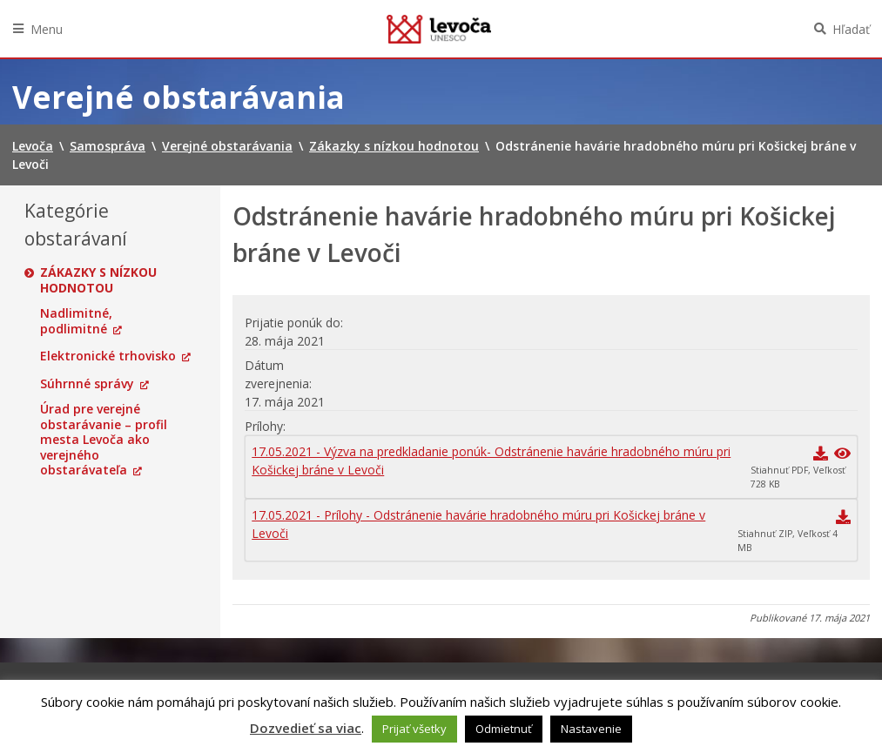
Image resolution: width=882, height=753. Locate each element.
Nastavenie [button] (591, 728)
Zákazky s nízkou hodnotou (98, 280)
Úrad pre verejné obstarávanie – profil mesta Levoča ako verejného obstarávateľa (103, 439)
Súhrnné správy (87, 384)
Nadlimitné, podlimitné (76, 321)
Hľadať (851, 29)
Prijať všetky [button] (414, 728)
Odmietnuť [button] (503, 728)
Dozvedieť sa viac (305, 727)
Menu (46, 29)
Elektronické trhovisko (108, 356)
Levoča (439, 28)
